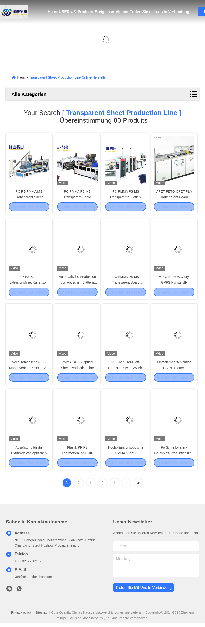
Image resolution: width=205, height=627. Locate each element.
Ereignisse (104, 12)
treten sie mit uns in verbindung (144, 591)
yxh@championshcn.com (33, 580)
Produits (85, 12)
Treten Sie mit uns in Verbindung (159, 12)
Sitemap (41, 616)
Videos (122, 12)
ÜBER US (67, 12)
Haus (52, 12)
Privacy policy (21, 616)
